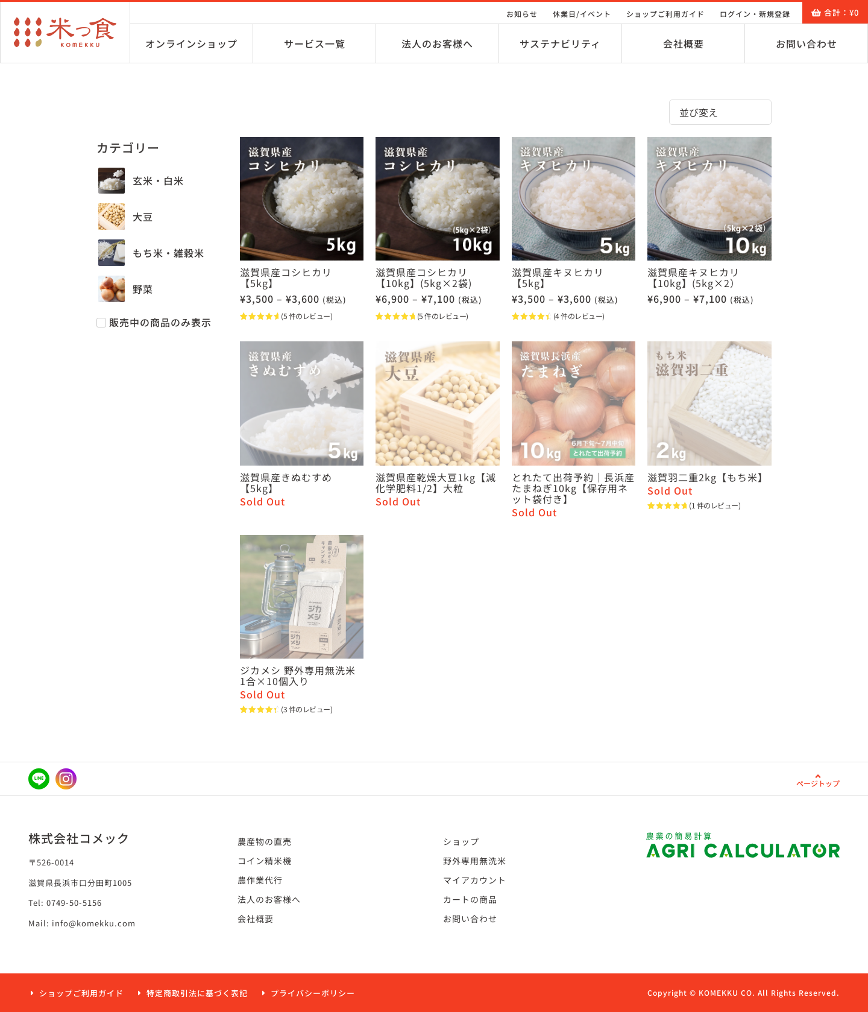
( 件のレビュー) (306, 316)
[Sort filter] (720, 112)
